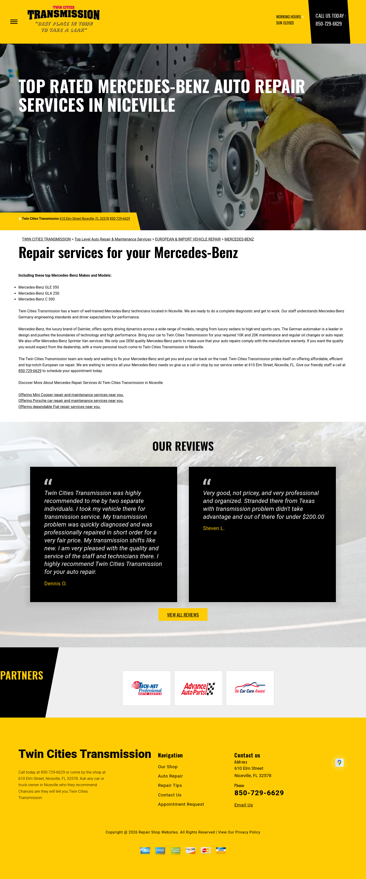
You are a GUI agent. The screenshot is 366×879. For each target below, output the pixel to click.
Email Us (243, 805)
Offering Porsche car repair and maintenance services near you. (70, 400)
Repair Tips (170, 785)
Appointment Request (181, 804)
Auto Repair (170, 776)
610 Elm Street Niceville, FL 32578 (84, 218)
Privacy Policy (247, 832)
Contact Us (170, 795)
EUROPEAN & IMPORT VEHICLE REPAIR (188, 239)
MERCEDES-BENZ (239, 239)
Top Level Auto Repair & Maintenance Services (112, 239)
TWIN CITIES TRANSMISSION (46, 239)
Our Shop (168, 766)
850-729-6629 (328, 23)
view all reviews (183, 614)
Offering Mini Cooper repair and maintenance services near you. (71, 395)
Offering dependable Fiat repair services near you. (59, 407)
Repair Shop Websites (158, 832)
